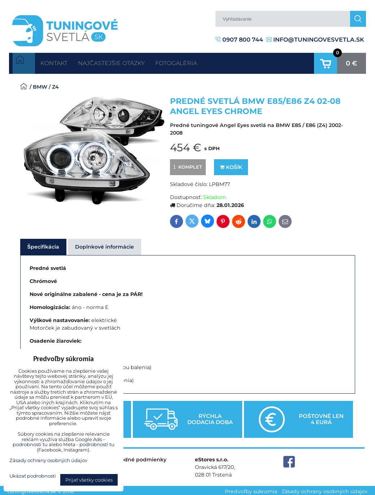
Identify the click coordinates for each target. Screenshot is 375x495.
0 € (351, 62)
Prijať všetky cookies (89, 480)
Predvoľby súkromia (251, 489)
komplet (186, 164)
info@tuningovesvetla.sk (315, 39)
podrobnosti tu (30, 444)
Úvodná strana (24, 62)
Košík (231, 165)
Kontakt (58, 62)
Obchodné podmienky (136, 457)
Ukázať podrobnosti (32, 476)
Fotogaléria (198, 62)
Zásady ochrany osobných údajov (325, 489)
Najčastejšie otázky (125, 62)
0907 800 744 (239, 39)
